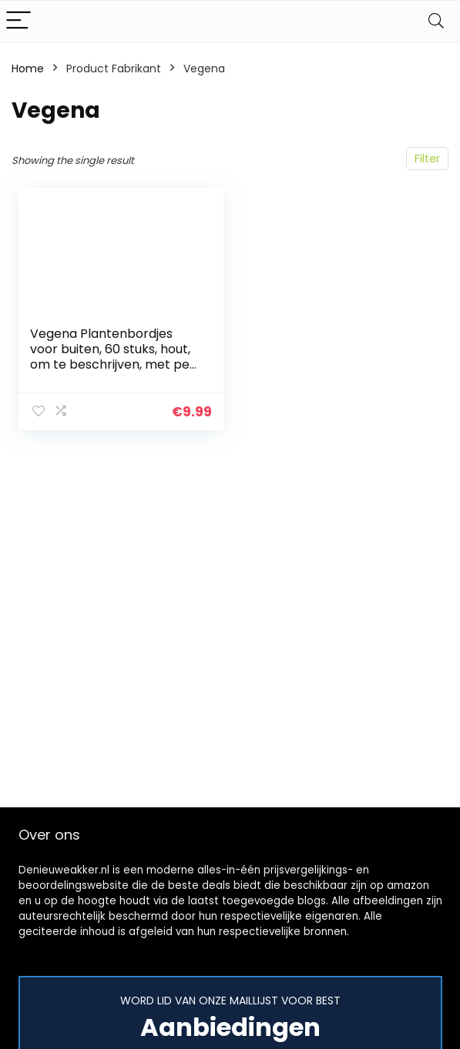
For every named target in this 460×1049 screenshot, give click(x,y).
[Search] (436, 21)
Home (28, 68)
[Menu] (18, 21)
